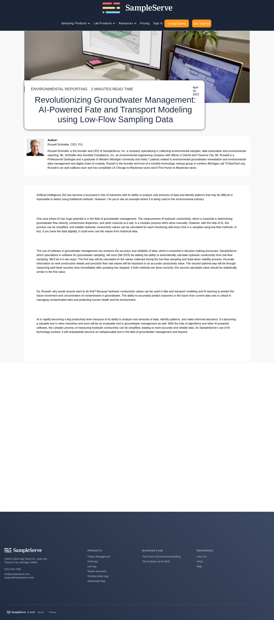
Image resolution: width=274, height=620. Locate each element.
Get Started (201, 23)
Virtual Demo (177, 23)
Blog (199, 566)
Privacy (52, 612)
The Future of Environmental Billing (161, 556)
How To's (202, 556)
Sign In (158, 23)
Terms (41, 612)
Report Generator (97, 571)
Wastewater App (96, 581)
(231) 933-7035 (12, 569)
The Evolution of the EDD (156, 561)
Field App (93, 561)
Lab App (92, 566)
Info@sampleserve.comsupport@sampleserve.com (19, 576)
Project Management (99, 556)
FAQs (200, 561)
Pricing (145, 23)
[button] (75, 23)
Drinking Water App (98, 576)
